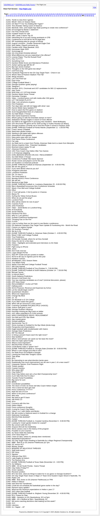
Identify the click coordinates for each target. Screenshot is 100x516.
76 (62, 15)
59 (28, 15)
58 (26, 15)
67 (44, 15)
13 (27, 14)
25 (51, 14)
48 (7, 15)
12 (25, 14)
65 (40, 15)
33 (67, 14)
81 (72, 15)
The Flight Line (25, 9)
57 (24, 15)
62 (34, 15)
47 (95, 14)
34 (69, 14)
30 (61, 14)
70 (50, 15)
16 (33, 14)
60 (30, 15)
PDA (94, 7)
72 (54, 15)
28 (57, 14)
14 (29, 14)
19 (39, 14)
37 (75, 14)
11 (23, 14)
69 (48, 15)
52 (14, 15)
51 (13, 15)
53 (16, 15)
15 (31, 14)
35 (71, 14)
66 (42, 15)
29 (59, 14)
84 (78, 15)
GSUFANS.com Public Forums (25, 4)
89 (89, 15)
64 (38, 15)
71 (52, 15)
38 (77, 14)
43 (87, 14)
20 (41, 14)
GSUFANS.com (9, 4)
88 (87, 15)
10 (21, 14)
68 (46, 15)
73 (56, 15)
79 (68, 15)
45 (91, 14)
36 (73, 14)
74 (58, 15)
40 (81, 14)
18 (37, 14)
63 (36, 15)
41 (83, 14)
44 (89, 14)
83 (76, 15)
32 (65, 14)
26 (53, 14)
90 (91, 15)
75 (60, 15)
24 (49, 14)
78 (66, 15)
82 (74, 15)
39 (79, 14)
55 (20, 15)
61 (32, 15)
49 (9, 15)
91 (93, 15)
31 (63, 14)
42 (85, 14)
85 (80, 15)
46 (93, 14)
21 (43, 14)
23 (47, 14)
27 (55, 14)
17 (35, 14)
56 (22, 15)
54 (18, 15)
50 (10, 15)
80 (70, 15)
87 (85, 15)
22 (45, 14)
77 (64, 15)
